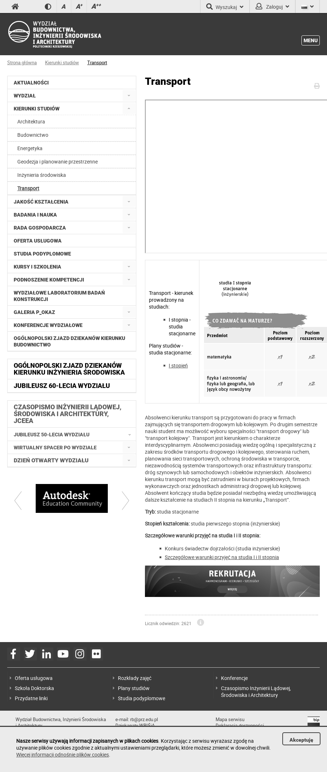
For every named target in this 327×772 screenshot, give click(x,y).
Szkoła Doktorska (34, 688)
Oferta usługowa (34, 678)
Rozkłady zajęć (134, 678)
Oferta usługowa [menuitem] (38, 241)
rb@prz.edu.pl (144, 719)
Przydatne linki (31, 698)
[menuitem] (129, 95)
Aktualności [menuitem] (31, 83)
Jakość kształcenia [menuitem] (41, 202)
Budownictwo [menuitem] (32, 134)
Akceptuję (301, 740)
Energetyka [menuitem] (30, 148)
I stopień (178, 365)
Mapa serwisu (230, 719)
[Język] (307, 6)
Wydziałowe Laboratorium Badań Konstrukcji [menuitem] (59, 296)
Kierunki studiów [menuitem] (36, 109)
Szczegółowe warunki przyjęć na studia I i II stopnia (222, 557)
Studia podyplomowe (141, 698)
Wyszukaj (224, 6)
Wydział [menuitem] (25, 96)
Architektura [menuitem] (31, 121)
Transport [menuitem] (28, 188)
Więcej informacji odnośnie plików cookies (62, 754)
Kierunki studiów (62, 63)
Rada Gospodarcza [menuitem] (40, 228)
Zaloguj (272, 6)
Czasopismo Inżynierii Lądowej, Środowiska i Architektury (256, 691)
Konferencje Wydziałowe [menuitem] (48, 325)
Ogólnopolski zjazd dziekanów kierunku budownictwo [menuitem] (69, 341)
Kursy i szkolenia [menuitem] (37, 267)
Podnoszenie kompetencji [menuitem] (49, 280)
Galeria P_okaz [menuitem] (34, 312)
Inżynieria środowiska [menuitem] (41, 174)
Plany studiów (134, 688)
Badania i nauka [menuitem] (35, 215)
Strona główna (22, 63)
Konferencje (234, 678)
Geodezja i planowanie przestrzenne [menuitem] (57, 161)
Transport (97, 63)
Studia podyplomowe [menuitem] (42, 254)
